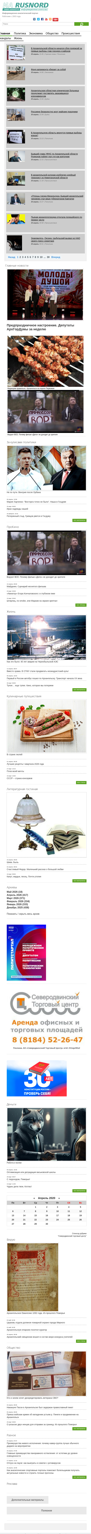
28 (24, 1224)
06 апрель (10, 499)
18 (69, 1215)
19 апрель (10, 584)
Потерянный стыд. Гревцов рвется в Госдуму (29, 516)
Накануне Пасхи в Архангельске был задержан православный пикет (40, 1407)
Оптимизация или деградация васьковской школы (31, 1172)
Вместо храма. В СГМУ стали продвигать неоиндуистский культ (38, 671)
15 (35, 1215)
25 (69, 1219)
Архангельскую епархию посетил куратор (27, 1330)
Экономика (36, 33)
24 (57, 1219)
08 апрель (10, 676)
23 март (9, 591)
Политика (20, 33)
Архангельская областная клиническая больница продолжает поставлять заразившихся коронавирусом (55, 93)
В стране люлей (14, 754)
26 (80, 1219)
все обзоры (81, 605)
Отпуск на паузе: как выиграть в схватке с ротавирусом (34, 1463)
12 (80, 1211)
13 (13, 1215)
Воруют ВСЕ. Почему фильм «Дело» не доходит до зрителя (36, 577)
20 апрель (10, 1405)
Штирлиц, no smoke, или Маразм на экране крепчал (32, 601)
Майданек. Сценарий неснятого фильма (26, 586)
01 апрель (10, 761)
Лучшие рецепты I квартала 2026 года (25, 764)
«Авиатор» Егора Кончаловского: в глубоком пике (31, 593)
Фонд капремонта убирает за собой (48, 69)
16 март (9, 874)
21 (24, 1219)
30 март (9, 683)
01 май (9, 1327)
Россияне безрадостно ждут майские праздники (54, 111)
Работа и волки (14, 1163)
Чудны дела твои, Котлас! (19, 1186)
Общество (52, 33)
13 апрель (10, 669)
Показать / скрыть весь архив (23, 914)
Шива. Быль (12, 862)
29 (35, 1224)
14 (24, 1215)
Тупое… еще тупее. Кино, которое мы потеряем (30, 685)
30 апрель (35, 54)
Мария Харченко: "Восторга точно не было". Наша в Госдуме (36, 502)
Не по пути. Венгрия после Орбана (24, 492)
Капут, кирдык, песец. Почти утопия (24, 876)
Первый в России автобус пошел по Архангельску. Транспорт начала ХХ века (44, 678)
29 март (9, 1422)
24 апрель (10, 860)
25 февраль (10, 513)
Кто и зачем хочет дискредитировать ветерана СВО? (32, 1398)
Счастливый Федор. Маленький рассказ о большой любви (35, 869)
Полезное (46, 1510)
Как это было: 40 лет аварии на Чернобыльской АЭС (32, 661)
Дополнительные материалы (28, 1500)
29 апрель (10, 1441)
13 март (9, 1184)
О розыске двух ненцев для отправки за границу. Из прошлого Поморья (42, 1424)
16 (47, 1215)
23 (47, 1219)
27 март (9, 769)
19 (80, 1215)
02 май (9, 1320)
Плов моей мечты (15, 771)
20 (13, 1219)
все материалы (79, 520)
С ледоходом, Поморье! (18, 1179)
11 (69, 1211)
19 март (9, 776)
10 (41, 257)
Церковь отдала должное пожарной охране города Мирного (36, 1322)
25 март (9, 506)
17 (57, 1215)
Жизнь (18, 38)
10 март (9, 598)
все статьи (81, 782)
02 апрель (10, 867)
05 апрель (10, 1412)
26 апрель (10, 1468)
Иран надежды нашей (17, 509)
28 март (9, 1177)
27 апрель (10, 1460)
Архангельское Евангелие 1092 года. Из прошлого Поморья (36, 1313)
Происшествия (70, 33)
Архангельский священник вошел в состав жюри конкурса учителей (39, 1337)
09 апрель (10, 1170)
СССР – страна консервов (19, 778)
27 (13, 1224)
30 (48, 257)
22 (35, 1219)
